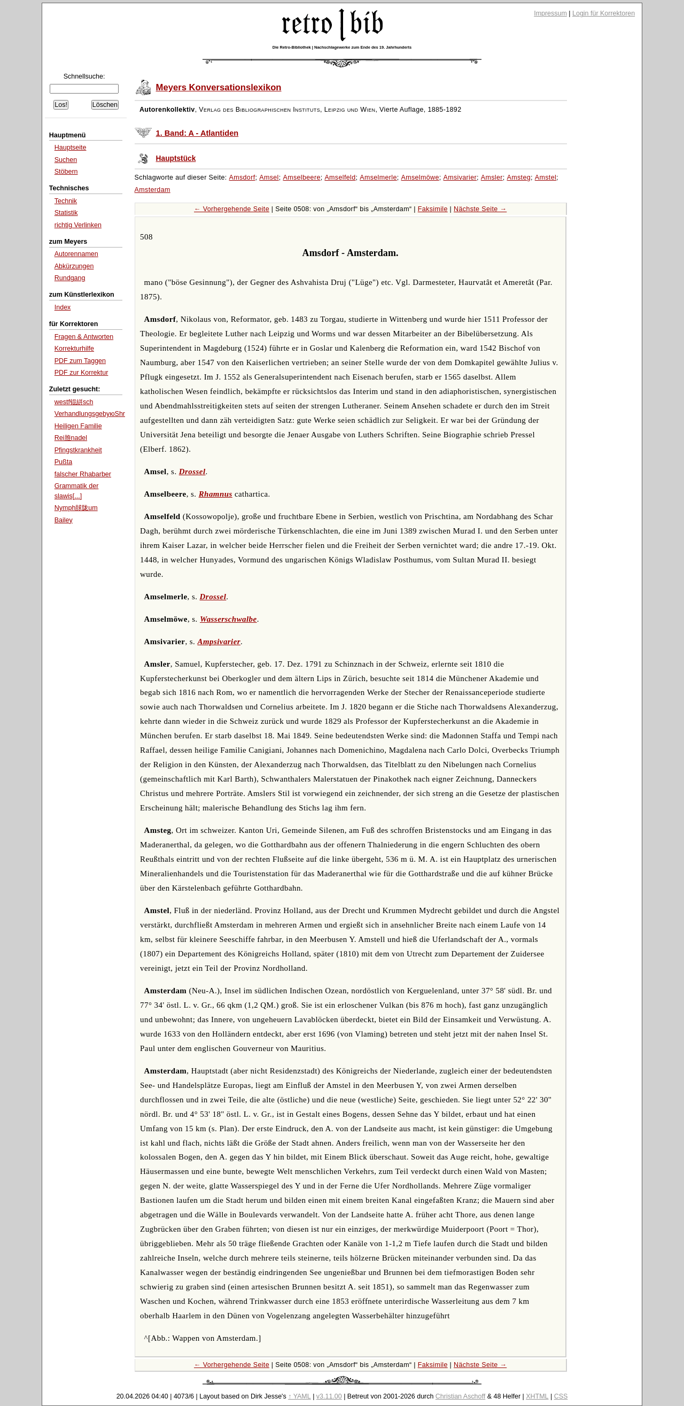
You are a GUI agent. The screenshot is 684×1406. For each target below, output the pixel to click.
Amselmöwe (420, 177)
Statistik (66, 213)
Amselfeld (339, 177)
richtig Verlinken (78, 225)
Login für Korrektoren (603, 13)
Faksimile (433, 209)
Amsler (492, 177)
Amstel (545, 177)
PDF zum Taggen (80, 361)
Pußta (63, 462)
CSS (561, 1396)
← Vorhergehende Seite (231, 209)
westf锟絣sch (74, 402)
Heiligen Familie (78, 426)
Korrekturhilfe (74, 348)
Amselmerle (378, 177)
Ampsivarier (218, 641)
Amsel (269, 177)
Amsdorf (242, 177)
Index (63, 307)
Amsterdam (152, 190)
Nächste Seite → (480, 209)
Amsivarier (460, 177)
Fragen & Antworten (84, 337)
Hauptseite (71, 147)
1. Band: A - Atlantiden (197, 133)
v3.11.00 (329, 1396)
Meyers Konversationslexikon (219, 87)
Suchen (66, 160)
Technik (66, 201)
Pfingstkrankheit (78, 450)
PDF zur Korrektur (81, 372)
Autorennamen (76, 254)
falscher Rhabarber (83, 474)
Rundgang (70, 278)
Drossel (192, 471)
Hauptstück (176, 158)
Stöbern (66, 171)
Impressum (550, 13)
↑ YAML (299, 1396)
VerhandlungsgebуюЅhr (90, 414)
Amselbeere (301, 177)
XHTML (537, 1396)
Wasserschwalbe (228, 619)
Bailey (64, 520)
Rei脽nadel (71, 438)
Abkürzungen (74, 266)
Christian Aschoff (460, 1396)
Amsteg (519, 177)
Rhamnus (215, 494)
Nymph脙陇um (76, 508)
